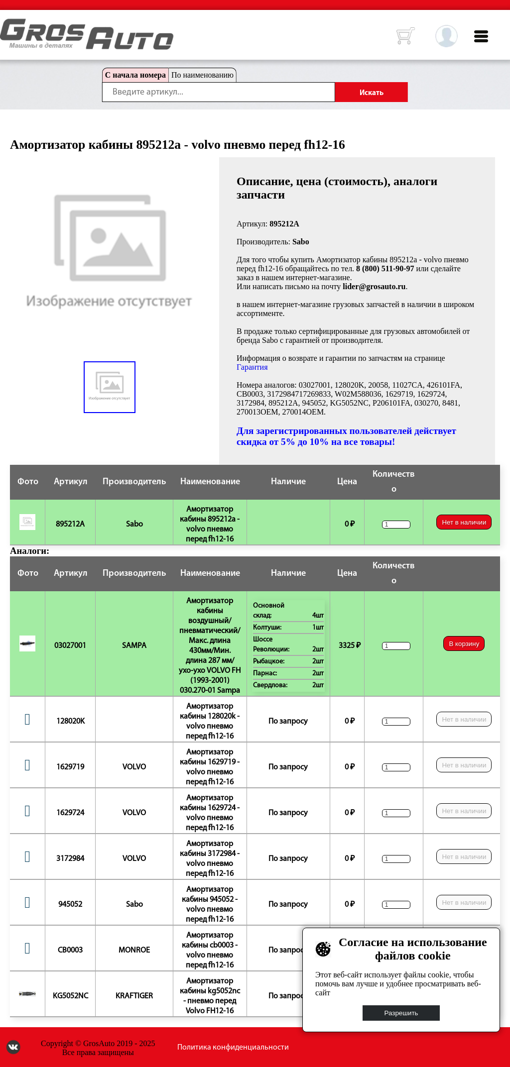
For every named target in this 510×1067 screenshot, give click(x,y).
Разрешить (401, 1013)
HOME (7, 24)
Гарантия (252, 367)
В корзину (464, 643)
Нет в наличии (464, 522)
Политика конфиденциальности (233, 1048)
